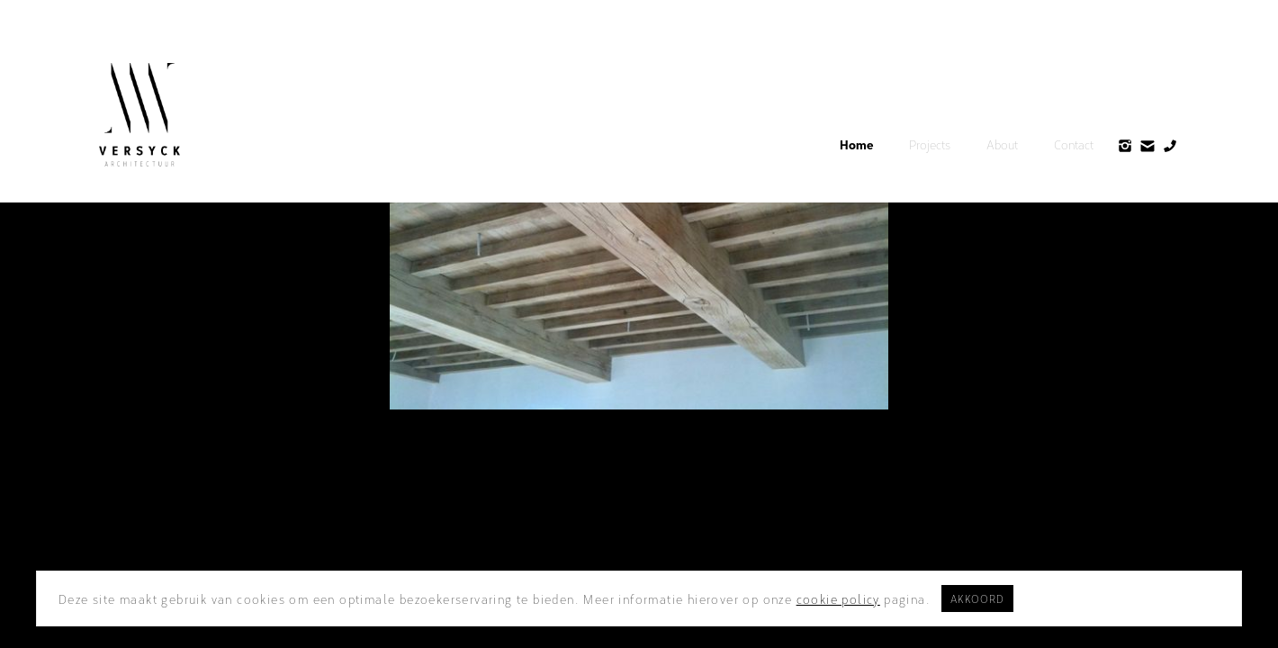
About (1002, 144)
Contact (1074, 144)
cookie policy (838, 598)
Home (856, 144)
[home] (139, 114)
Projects (929, 144)
